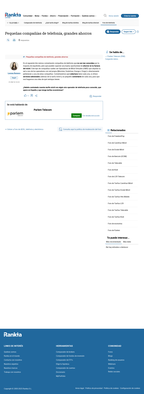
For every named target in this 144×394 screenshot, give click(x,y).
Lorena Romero (14, 73)
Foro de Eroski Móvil (116, 149)
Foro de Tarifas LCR (116, 203)
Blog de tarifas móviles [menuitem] (70, 23)
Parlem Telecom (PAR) (115, 56)
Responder (113, 31)
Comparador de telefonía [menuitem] (33, 23)
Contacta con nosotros (13, 360)
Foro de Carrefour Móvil (117, 143)
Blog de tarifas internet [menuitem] (90, 23)
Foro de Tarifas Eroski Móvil (119, 190)
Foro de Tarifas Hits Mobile (118, 196)
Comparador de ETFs (64, 360)
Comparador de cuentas (65, 368)
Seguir (14, 78)
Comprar (76, 115)
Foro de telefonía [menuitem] (108, 23)
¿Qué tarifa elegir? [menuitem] (52, 23)
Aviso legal (79, 388)
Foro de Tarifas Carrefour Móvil (120, 183)
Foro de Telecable (115, 163)
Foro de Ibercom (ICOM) (117, 156)
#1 (24, 57)
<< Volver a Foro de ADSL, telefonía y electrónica (24, 129)
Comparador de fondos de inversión (70, 356)
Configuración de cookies (130, 388)
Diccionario (60, 372)
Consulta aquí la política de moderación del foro (80, 129)
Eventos (111, 368)
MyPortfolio (60, 376)
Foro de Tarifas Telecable (118, 210)
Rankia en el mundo (12, 356)
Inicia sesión (114, 16)
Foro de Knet (113, 170)
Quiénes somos (10, 352)
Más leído (127, 242)
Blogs (110, 356)
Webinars (112, 364)
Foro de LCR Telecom (116, 176)
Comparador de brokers (65, 352)
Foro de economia (115, 223)
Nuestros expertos (11, 364)
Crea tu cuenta (130, 16)
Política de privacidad (93, 388)
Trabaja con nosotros (12, 372)
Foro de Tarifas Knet (116, 217)
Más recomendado (113, 242)
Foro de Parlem (114, 230)
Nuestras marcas (10, 368)
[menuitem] (28, 16)
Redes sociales (114, 371)
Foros (110, 352)
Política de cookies (111, 388)
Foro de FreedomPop (116, 136)
